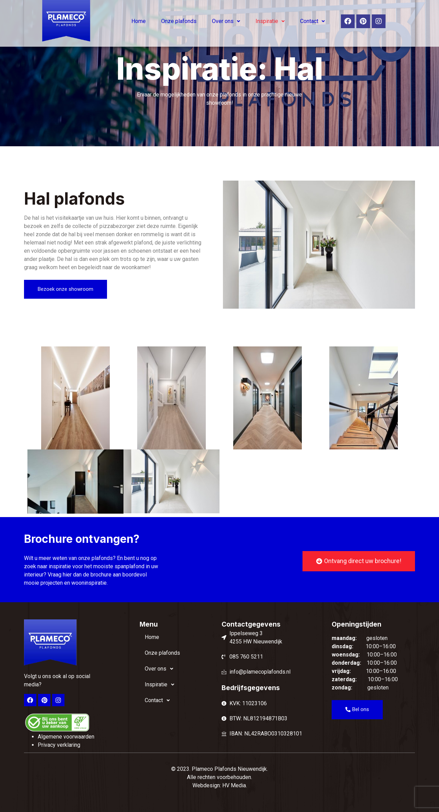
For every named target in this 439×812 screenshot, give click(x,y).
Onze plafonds (179, 21)
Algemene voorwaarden (66, 736)
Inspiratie (270, 21)
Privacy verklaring (59, 745)
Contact (312, 21)
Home (138, 21)
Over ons (226, 21)
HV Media (234, 785)
